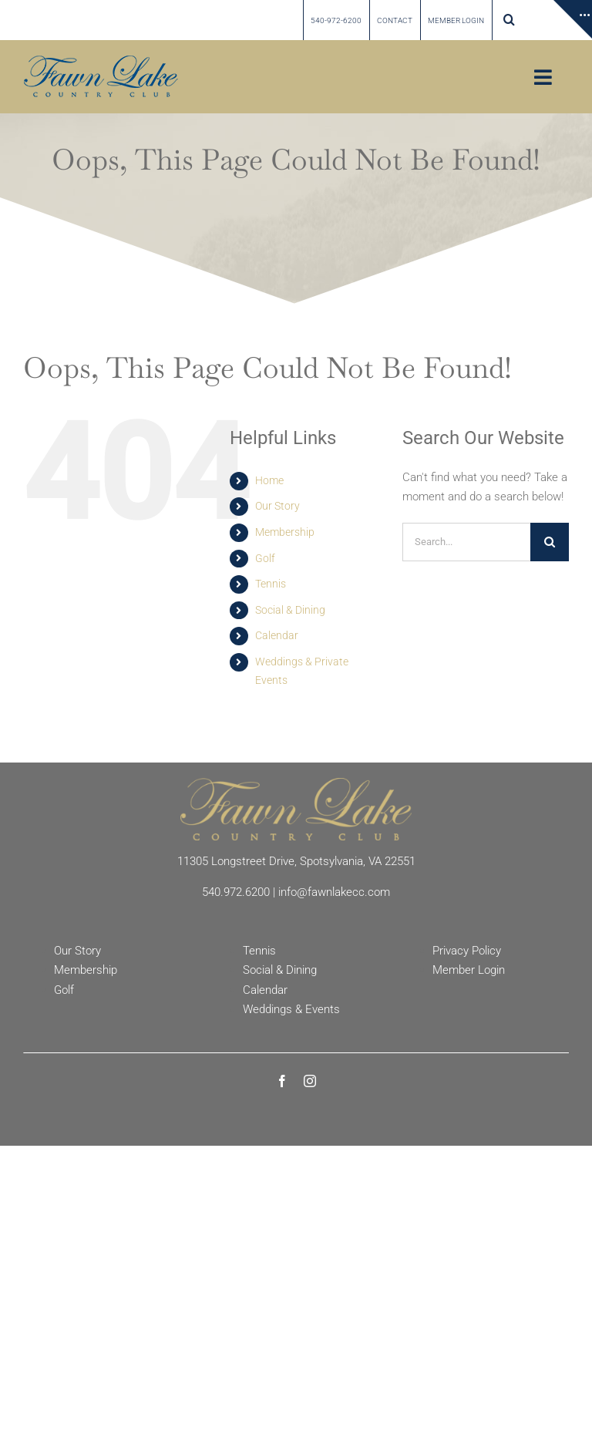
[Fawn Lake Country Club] (296, 783)
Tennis (270, 583)
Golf (265, 558)
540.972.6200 (236, 892)
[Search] (549, 542)
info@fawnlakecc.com (334, 892)
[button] (509, 20)
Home (269, 480)
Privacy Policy (466, 951)
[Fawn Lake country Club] (101, 61)
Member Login (468, 970)
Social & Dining (290, 610)
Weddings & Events (291, 1009)
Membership (284, 532)
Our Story (277, 506)
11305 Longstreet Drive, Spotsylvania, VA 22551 (296, 861)
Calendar (276, 635)
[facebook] (282, 1081)
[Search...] (466, 542)
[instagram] (310, 1081)
